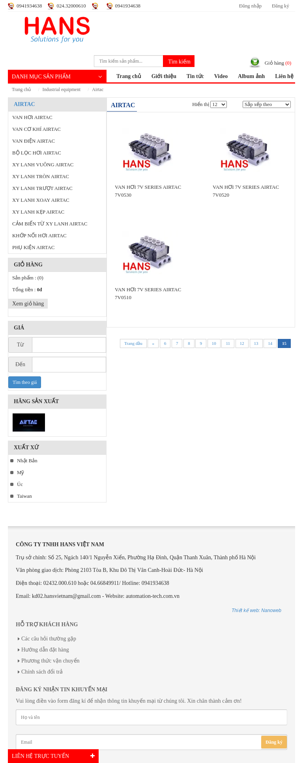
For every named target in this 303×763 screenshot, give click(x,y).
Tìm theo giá (25, 382)
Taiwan (24, 496)
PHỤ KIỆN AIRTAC (33, 247)
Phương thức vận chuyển (50, 661)
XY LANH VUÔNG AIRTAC (42, 164)
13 (256, 343)
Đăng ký (280, 6)
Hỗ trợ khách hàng (47, 624)
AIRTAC (97, 89)
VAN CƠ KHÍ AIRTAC (36, 129)
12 (242, 343)
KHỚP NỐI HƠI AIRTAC (39, 235)
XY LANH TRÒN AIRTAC (40, 176)
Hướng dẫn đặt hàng (45, 650)
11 (228, 343)
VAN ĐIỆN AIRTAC (33, 141)
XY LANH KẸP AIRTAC (38, 212)
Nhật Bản (27, 460)
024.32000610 (71, 6)
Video (221, 76)
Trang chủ (128, 76)
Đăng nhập (250, 6)
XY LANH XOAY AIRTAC (40, 200)
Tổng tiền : (27, 289)
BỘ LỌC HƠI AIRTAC (36, 153)
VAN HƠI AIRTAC (32, 117)
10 (214, 343)
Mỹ (20, 472)
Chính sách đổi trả (42, 672)
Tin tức (195, 76)
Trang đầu (133, 343)
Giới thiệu (164, 76)
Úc (20, 484)
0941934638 (29, 6)
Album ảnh (251, 76)
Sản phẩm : (27, 278)
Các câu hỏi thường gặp (48, 639)
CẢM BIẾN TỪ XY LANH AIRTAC (49, 224)
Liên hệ (284, 76)
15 (284, 343)
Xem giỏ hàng (28, 304)
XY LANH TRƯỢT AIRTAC (42, 188)
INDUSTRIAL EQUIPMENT (61, 89)
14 (270, 343)
